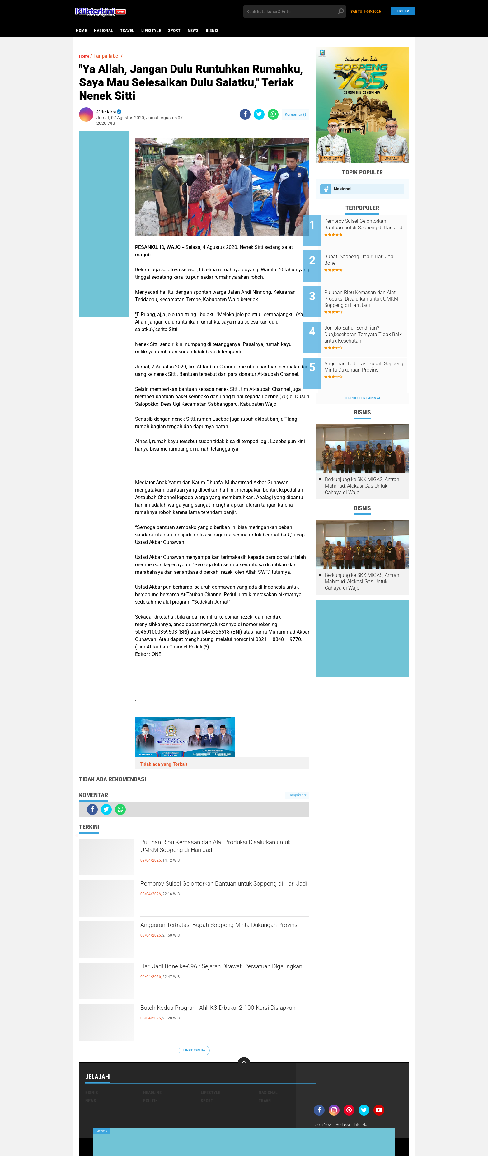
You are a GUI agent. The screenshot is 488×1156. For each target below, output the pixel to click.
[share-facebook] (245, 114)
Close (102, 1131)
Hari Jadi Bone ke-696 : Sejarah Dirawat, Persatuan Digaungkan (209, 973)
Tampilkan (297, 795)
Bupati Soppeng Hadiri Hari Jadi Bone (367, 256)
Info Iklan (366, 1124)
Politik (150, 1100)
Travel (127, 30)
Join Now (324, 1124)
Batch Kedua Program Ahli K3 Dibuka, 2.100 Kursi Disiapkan (216, 1014)
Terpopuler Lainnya (362, 377)
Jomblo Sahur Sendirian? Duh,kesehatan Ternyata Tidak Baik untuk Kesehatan (370, 321)
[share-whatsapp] (273, 114)
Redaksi (345, 1124)
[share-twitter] (259, 114)
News (193, 30)
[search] (294, 11)
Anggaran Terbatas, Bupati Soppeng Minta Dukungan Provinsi (213, 932)
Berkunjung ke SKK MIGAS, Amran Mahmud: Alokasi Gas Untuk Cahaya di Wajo (362, 465)
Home (81, 30)
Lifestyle (151, 30)
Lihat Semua (194, 1050)
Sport (174, 30)
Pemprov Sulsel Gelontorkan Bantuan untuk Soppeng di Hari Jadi (216, 890)
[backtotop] (244, 1063)
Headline (152, 1092)
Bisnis (212, 30)
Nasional (103, 30)
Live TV (401, 11)
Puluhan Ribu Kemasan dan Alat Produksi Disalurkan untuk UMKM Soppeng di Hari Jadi (220, 849)
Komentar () (295, 114)
